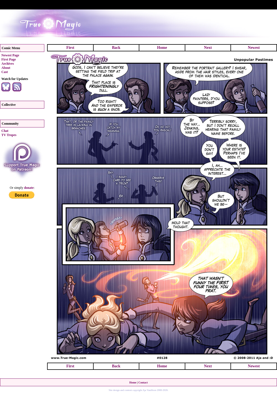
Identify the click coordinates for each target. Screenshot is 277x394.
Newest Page (10, 55)
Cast (4, 72)
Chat (4, 131)
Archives (7, 64)
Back (116, 48)
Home (162, 48)
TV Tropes (8, 135)
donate (29, 188)
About (5, 68)
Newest (254, 48)
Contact (143, 382)
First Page (8, 59)
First (70, 48)
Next (208, 48)
